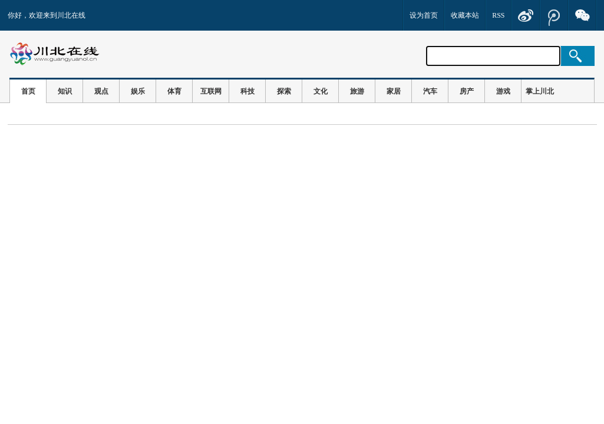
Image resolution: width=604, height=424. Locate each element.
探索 (284, 91)
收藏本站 (465, 15)
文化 (320, 91)
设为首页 (424, 15)
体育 (174, 91)
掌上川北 (540, 91)
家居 (394, 91)
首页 (28, 91)
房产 (467, 91)
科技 (247, 91)
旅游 (357, 91)
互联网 (211, 91)
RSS (498, 15)
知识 (65, 91)
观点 (101, 91)
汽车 (430, 91)
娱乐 (138, 91)
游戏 (503, 91)
